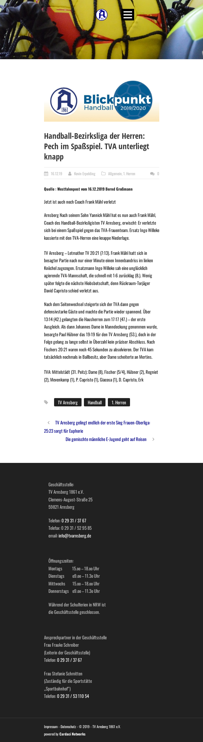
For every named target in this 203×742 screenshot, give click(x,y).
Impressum (51, 726)
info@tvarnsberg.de (75, 535)
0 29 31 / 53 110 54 (73, 696)
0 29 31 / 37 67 (73, 520)
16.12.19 (56, 173)
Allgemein (115, 173)
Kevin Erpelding (84, 173)
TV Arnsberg (68, 402)
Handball (95, 402)
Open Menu (127, 14)
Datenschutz (68, 726)
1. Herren (129, 173)
